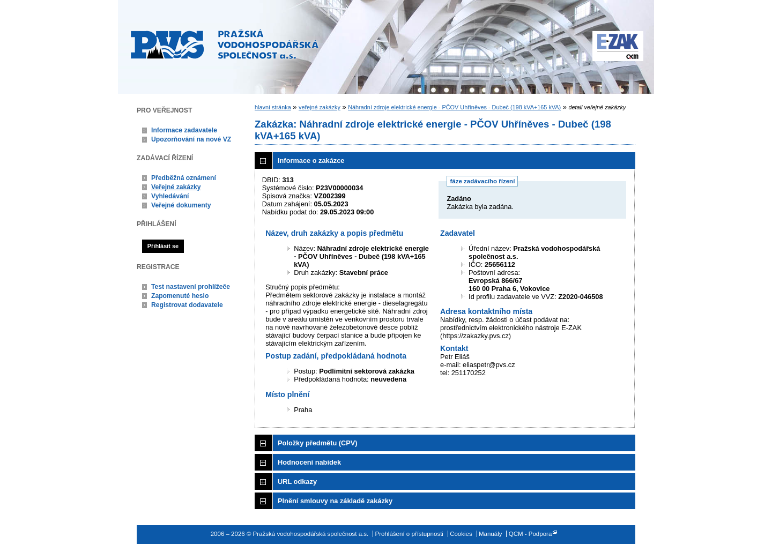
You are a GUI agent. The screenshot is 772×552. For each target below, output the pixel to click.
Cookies (461, 534)
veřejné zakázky (319, 107)
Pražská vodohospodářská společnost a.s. (225, 44)
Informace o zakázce (311, 160)
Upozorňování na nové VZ (191, 139)
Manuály (490, 534)
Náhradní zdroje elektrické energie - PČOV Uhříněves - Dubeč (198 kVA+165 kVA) (454, 107)
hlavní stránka (273, 107)
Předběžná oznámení (183, 178)
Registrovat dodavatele (187, 305)
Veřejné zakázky (176, 187)
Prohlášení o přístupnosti (409, 534)
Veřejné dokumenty (181, 205)
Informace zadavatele (184, 130)
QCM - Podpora (530, 534)
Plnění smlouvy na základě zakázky (335, 501)
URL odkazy (297, 482)
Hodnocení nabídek (309, 462)
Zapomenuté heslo (180, 296)
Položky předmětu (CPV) (318, 443)
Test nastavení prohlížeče (190, 286)
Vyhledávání (170, 196)
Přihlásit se (163, 246)
